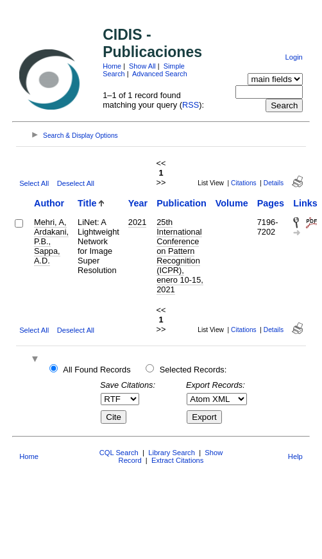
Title (87, 203)
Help (295, 456)
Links (305, 203)
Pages (270, 203)
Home (112, 66)
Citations (244, 183)
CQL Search (119, 452)
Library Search (171, 452)
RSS (190, 105)
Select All (34, 183)
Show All (142, 66)
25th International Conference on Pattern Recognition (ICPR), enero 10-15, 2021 (180, 255)
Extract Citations (177, 460)
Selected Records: (193, 369)
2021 (137, 222)
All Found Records (96, 369)
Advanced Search (159, 74)
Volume (232, 203)
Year (138, 203)
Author (49, 203)
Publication (182, 203)
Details (274, 183)
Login (293, 57)
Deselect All (75, 183)
